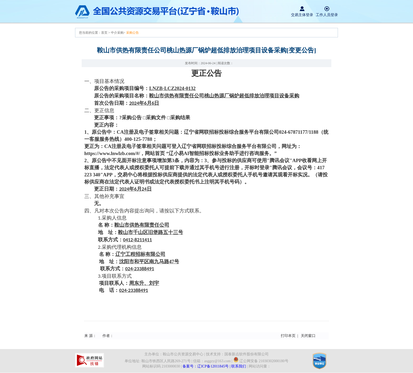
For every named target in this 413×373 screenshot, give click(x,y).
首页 (104, 32)
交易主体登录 (302, 15)
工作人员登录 (327, 15)
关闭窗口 (308, 336)
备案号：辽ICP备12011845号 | (207, 366)
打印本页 (288, 336)
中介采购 (117, 32)
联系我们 (238, 366)
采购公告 (132, 32)
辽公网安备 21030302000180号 (260, 361)
